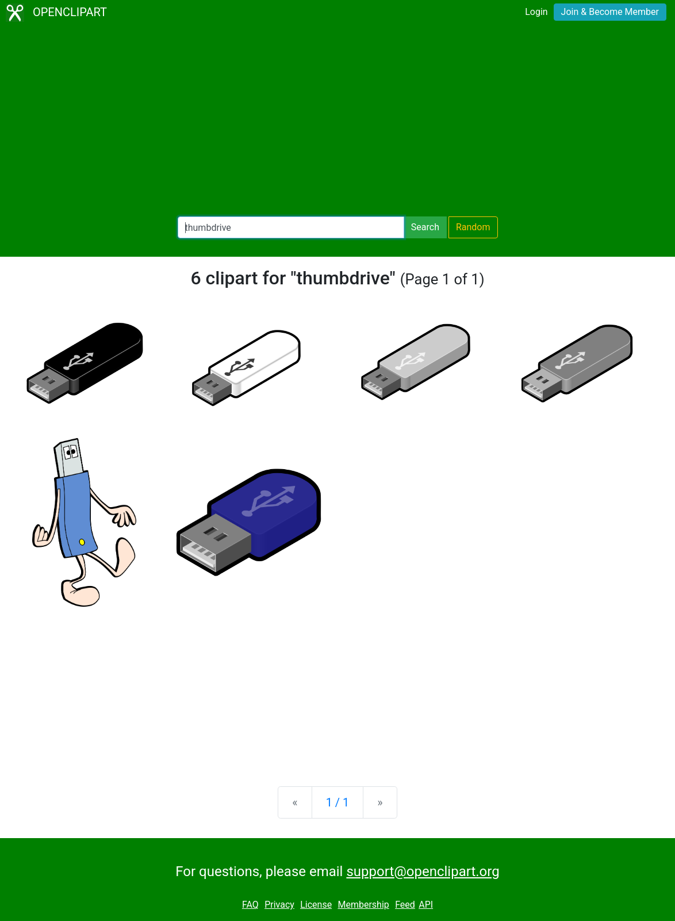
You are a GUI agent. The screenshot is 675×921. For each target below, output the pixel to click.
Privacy (279, 904)
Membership (363, 904)
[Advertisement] (337, 120)
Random (473, 227)
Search (425, 227)
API (426, 904)
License (316, 904)
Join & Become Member (610, 11)
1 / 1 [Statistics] (338, 802)
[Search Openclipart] (291, 227)
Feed (405, 904)
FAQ (250, 904)
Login (536, 11)
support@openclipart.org (422, 871)
